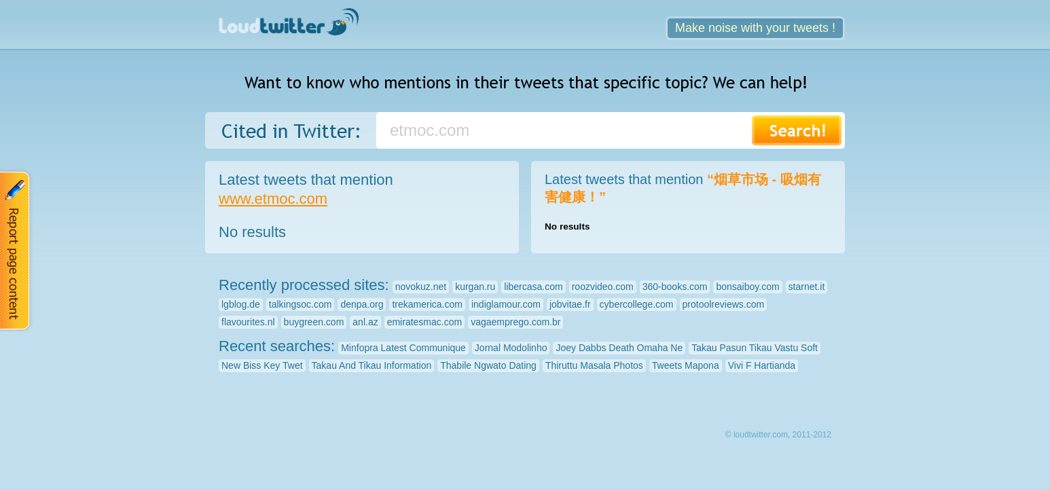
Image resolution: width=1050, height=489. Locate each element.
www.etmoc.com (273, 198)
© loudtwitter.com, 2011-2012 (778, 434)
